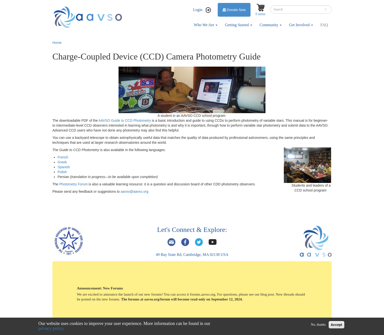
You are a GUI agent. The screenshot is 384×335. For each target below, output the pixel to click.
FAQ (324, 25)
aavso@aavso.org (134, 191)
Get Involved (301, 25)
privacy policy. (51, 328)
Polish (62, 172)
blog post (267, 294)
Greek (62, 162)
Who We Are (206, 25)
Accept (336, 325)
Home (56, 43)
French (63, 157)
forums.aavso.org (202, 294)
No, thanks (318, 324)
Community (271, 25)
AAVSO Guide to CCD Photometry (124, 120)
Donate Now (234, 10)
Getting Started (238, 25)
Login (197, 10)
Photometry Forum (74, 184)
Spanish (64, 167)
